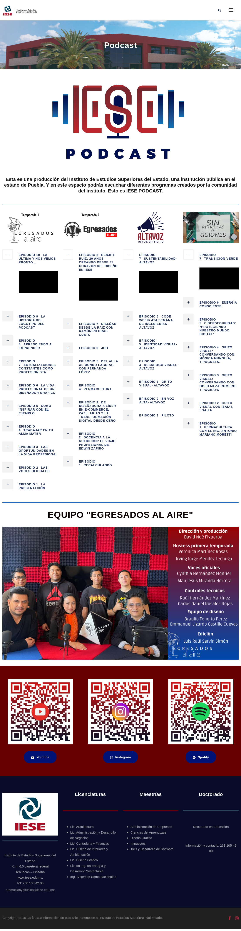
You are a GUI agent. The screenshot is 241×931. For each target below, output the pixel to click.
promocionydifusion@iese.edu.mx (30, 891)
